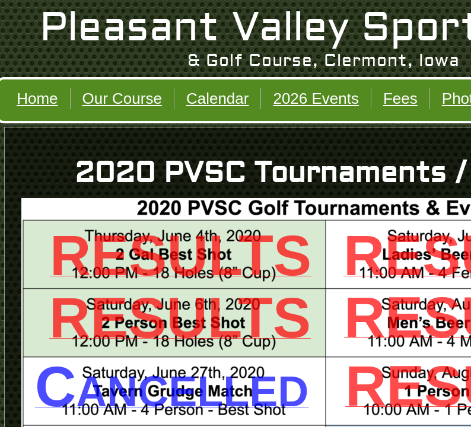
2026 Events (316, 98)
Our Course (122, 98)
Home (37, 98)
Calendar (217, 98)
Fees (400, 98)
